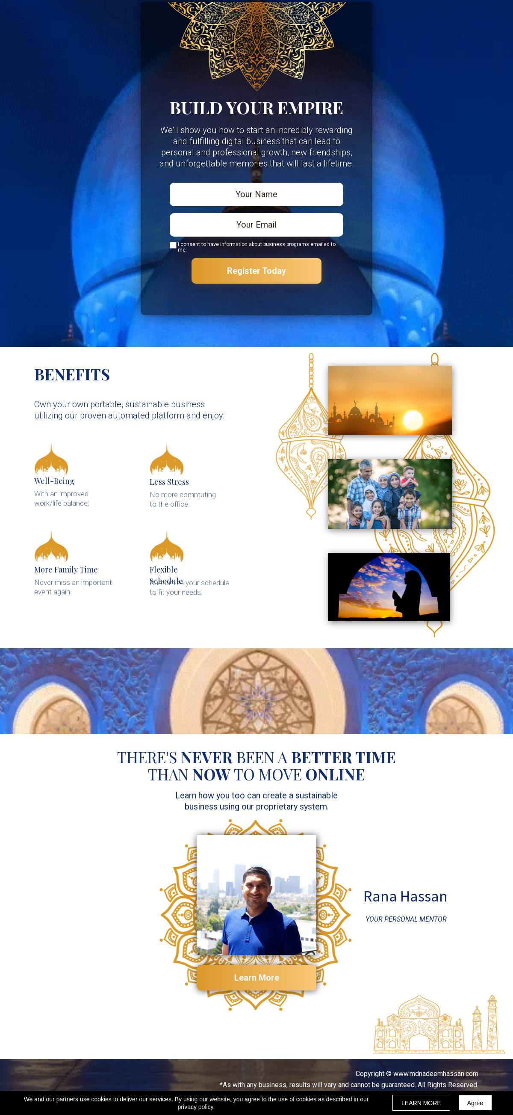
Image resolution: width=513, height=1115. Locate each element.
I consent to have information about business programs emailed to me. (257, 247)
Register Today (256, 271)
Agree (475, 1103)
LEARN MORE (421, 1103)
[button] (256, 977)
